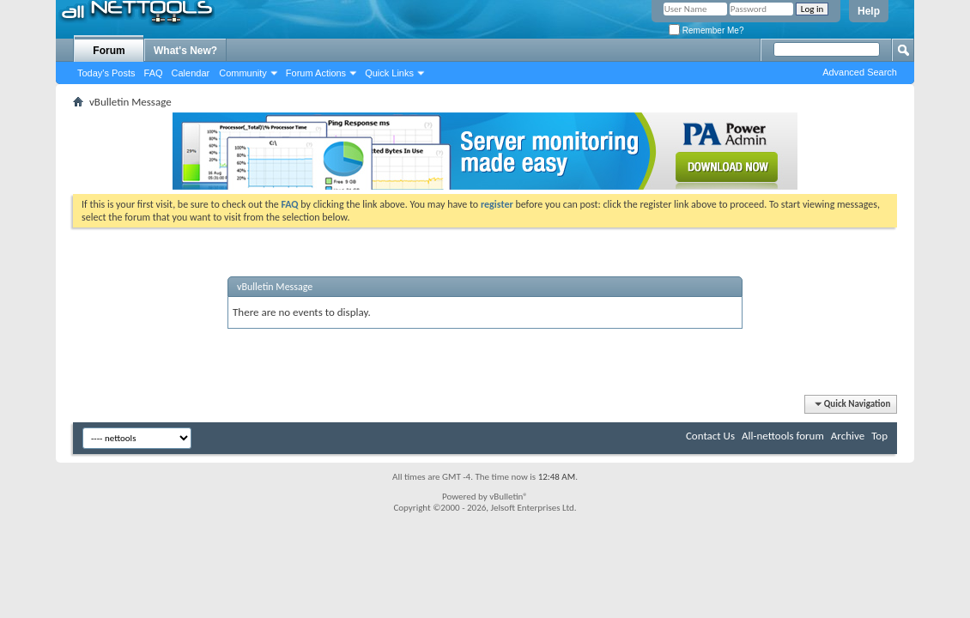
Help (869, 11)
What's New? (185, 51)
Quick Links (389, 73)
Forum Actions (316, 73)
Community (243, 73)
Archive (847, 435)
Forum (108, 51)
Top (879, 435)
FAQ (153, 73)
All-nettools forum (783, 435)
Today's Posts (106, 73)
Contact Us (710, 435)
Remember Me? (706, 30)
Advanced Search (859, 72)
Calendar (191, 73)
